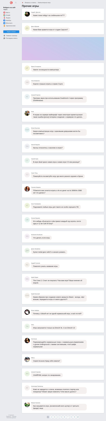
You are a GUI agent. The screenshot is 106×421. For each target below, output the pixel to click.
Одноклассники (9, 26)
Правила (8, 416)
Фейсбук (7, 20)
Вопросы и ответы (30, 2)
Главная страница (10, 36)
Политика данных (11, 417)
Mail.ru (6, 12)
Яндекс (6, 18)
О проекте (11, 415)
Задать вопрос (11, 31)
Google (6, 15)
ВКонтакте (7, 23)
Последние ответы (10, 38)
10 (78, 417)
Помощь (14, 416)
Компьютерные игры (44, 2)
